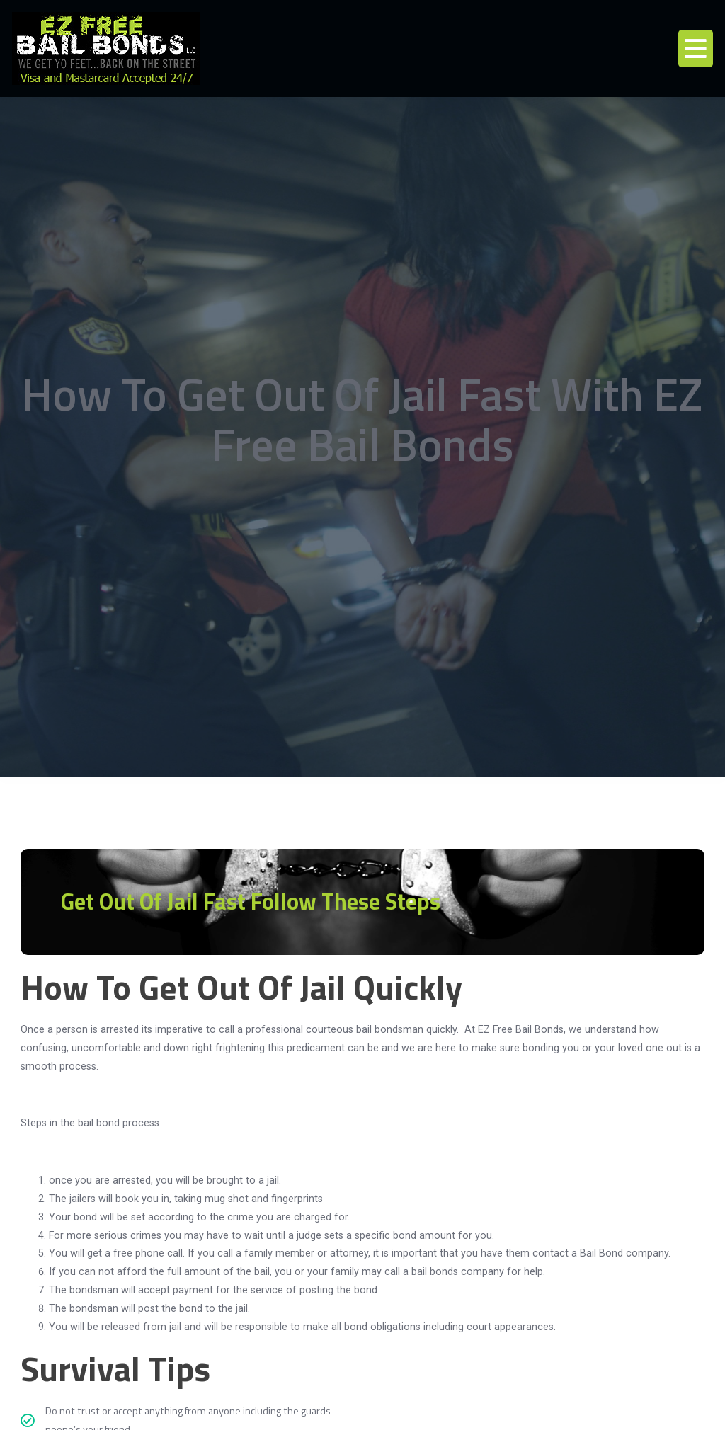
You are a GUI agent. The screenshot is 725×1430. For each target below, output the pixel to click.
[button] (695, 48)
